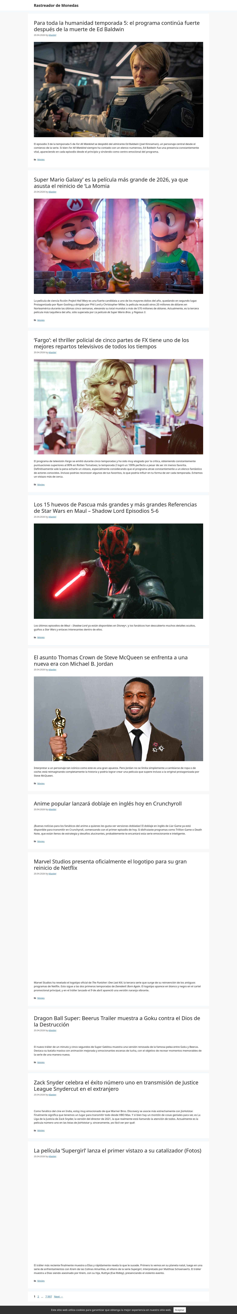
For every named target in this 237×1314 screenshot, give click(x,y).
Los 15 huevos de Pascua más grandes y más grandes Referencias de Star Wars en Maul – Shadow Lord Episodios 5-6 (115, 507)
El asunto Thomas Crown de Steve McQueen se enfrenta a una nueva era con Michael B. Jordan (111, 660)
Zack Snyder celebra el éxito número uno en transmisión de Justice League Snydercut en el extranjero (116, 1085)
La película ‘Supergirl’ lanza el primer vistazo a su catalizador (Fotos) (117, 1150)
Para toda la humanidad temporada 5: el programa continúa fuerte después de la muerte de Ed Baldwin (117, 26)
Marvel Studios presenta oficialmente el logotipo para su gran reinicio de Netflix (110, 864)
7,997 (48, 1296)
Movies (41, 159)
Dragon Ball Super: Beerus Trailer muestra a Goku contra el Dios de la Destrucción (117, 1021)
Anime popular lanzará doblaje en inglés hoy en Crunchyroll (108, 803)
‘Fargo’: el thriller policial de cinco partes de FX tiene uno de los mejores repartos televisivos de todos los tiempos (111, 343)
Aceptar (179, 1310)
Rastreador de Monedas (56, 5)
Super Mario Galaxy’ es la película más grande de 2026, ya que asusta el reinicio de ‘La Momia (111, 182)
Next (58, 1296)
